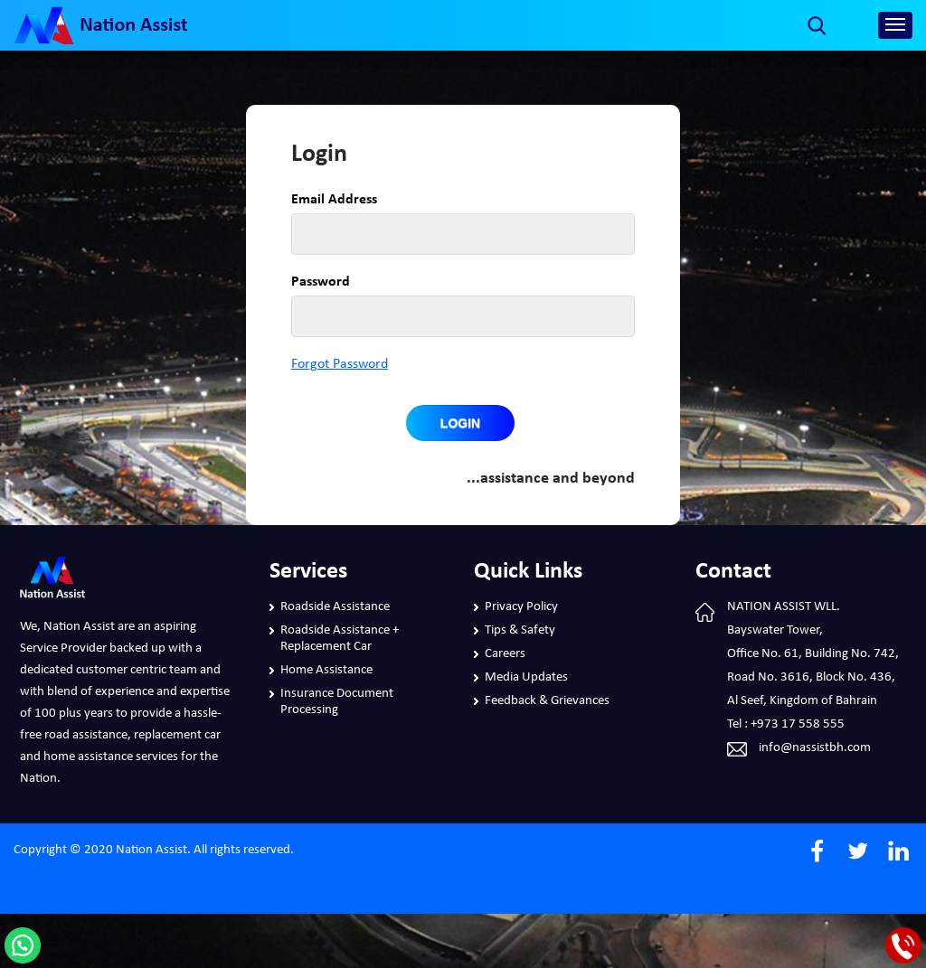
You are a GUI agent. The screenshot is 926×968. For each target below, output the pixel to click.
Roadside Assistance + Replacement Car (339, 638)
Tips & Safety (520, 630)
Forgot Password (339, 364)
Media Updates (526, 677)
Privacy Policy (521, 607)
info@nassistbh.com (815, 748)
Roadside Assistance (335, 607)
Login (460, 423)
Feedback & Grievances (547, 701)
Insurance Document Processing (336, 702)
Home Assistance (326, 670)
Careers (505, 654)
